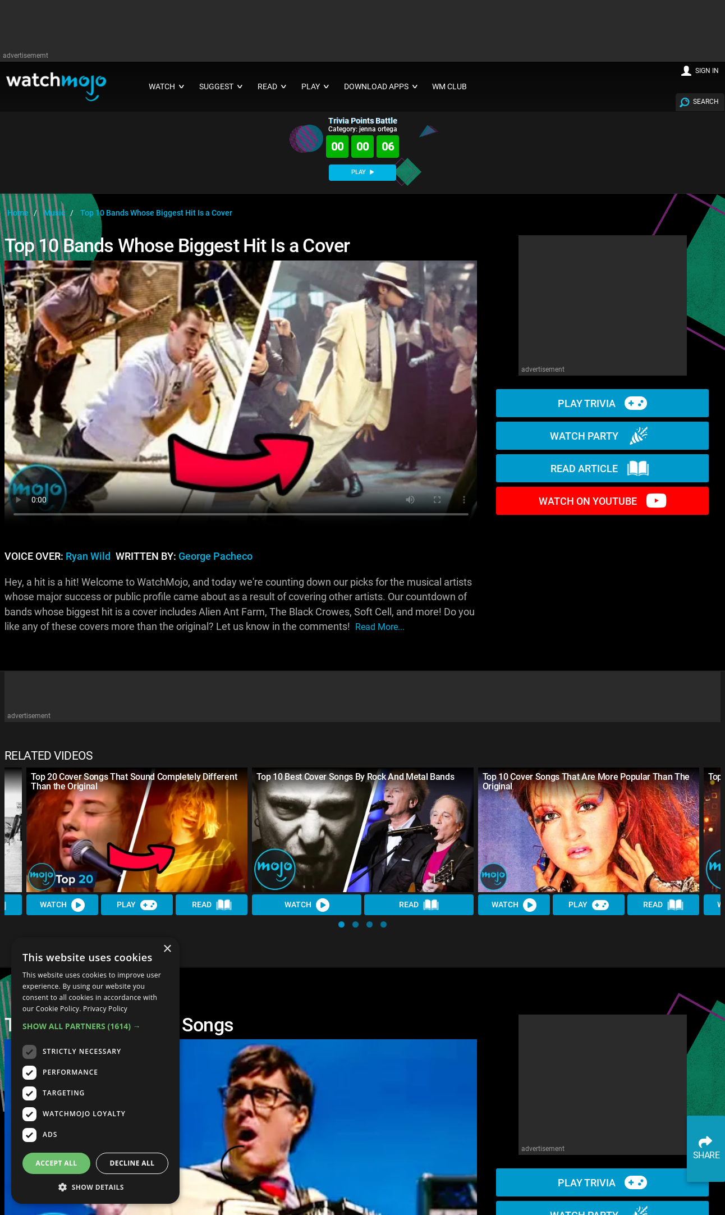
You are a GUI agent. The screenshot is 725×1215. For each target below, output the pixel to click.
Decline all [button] (132, 1163)
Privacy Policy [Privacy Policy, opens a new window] (105, 1008)
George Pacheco (215, 556)
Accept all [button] (56, 1163)
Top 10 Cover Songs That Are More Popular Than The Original (586, 781)
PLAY (362, 172)
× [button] (167, 949)
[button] (341, 924)
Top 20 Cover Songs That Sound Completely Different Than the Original (134, 781)
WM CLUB (449, 87)
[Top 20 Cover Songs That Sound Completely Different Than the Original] (136, 830)
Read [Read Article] (212, 905)
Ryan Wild (88, 556)
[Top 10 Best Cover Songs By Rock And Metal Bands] (362, 830)
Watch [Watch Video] (62, 905)
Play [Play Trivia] (137, 905)
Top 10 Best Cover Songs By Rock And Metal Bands (355, 776)
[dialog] (95, 1070)
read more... (380, 627)
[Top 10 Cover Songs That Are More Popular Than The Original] (588, 830)
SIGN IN (707, 71)
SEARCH (706, 102)
